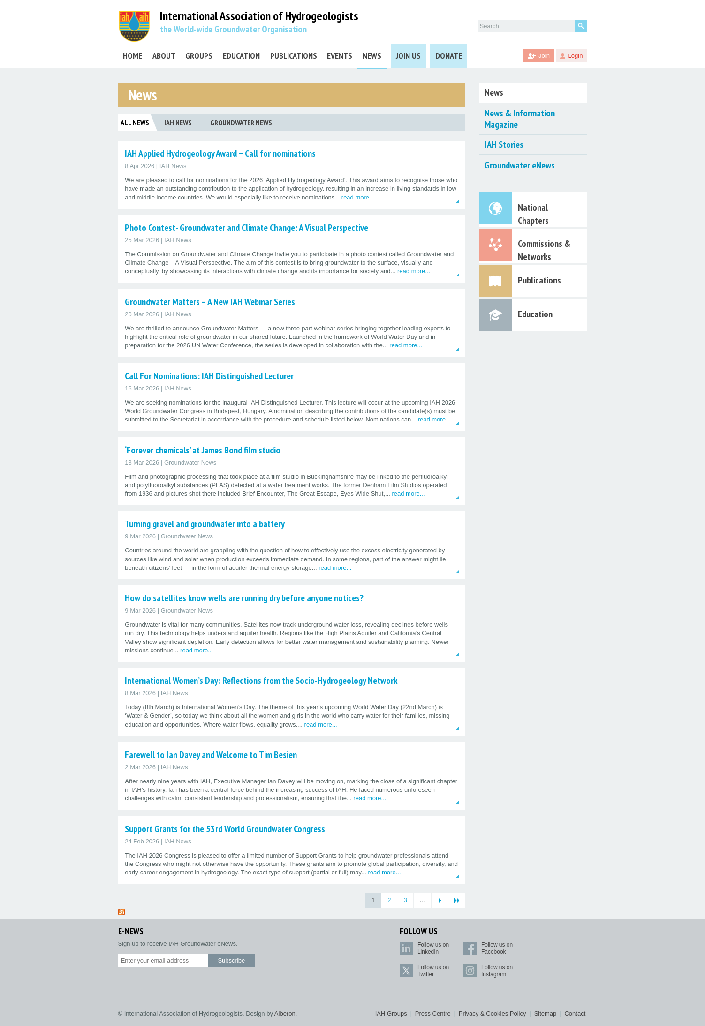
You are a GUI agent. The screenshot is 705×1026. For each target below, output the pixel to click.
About (163, 55)
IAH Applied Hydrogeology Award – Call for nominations (220, 153)
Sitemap (545, 1013)
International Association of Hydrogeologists (259, 16)
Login (575, 55)
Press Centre (433, 1013)
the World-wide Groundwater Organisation (233, 29)
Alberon (285, 1013)
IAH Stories (504, 144)
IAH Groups (391, 1013)
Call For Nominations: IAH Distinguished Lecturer (209, 376)
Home (132, 55)
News (372, 55)
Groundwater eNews (520, 165)
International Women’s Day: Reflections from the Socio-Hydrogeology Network (261, 680)
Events (339, 55)
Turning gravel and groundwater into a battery (205, 524)
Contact (574, 1013)
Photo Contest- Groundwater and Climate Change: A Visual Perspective (246, 228)
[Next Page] (440, 900)
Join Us (408, 55)
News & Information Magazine (520, 118)
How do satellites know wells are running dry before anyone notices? (244, 598)
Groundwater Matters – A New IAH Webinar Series (210, 302)
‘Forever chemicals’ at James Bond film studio (202, 450)
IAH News (178, 122)
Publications (293, 55)
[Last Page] (456, 900)
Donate (448, 55)
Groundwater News (241, 122)
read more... (357, 197)
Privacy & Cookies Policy (492, 1013)
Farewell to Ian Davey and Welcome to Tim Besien (211, 755)
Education (241, 55)
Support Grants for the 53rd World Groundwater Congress (225, 829)
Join (544, 55)
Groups (198, 55)
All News (135, 122)
